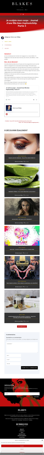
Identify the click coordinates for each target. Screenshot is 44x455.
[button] (42, 444)
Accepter (22, 449)
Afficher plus (21, 326)
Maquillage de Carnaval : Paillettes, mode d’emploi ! (22, 158)
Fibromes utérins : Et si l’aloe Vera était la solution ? (21, 191)
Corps (10, 41)
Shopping (22, 437)
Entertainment (22, 435)
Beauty (6, 41)
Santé (23, 189)
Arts (22, 432)
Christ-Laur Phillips (15, 37)
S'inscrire (36, 396)
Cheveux (23, 247)
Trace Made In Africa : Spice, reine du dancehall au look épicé (22, 283)
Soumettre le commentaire (29, 367)
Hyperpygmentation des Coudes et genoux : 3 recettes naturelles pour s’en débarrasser (22, 317)
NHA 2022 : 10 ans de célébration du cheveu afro (22, 249)
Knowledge (22, 434)
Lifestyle (21, 431)
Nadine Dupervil (19, 253)
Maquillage (23, 156)
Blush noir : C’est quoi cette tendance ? (22, 219)
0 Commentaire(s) (8, 45)
